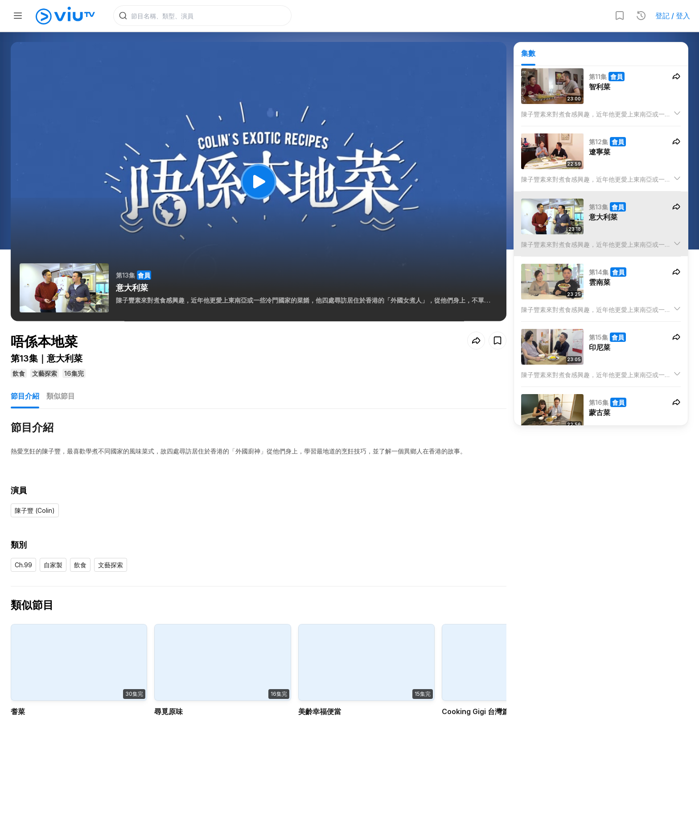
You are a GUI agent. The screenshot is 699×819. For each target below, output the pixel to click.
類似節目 (60, 397)
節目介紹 (25, 397)
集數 (528, 54)
